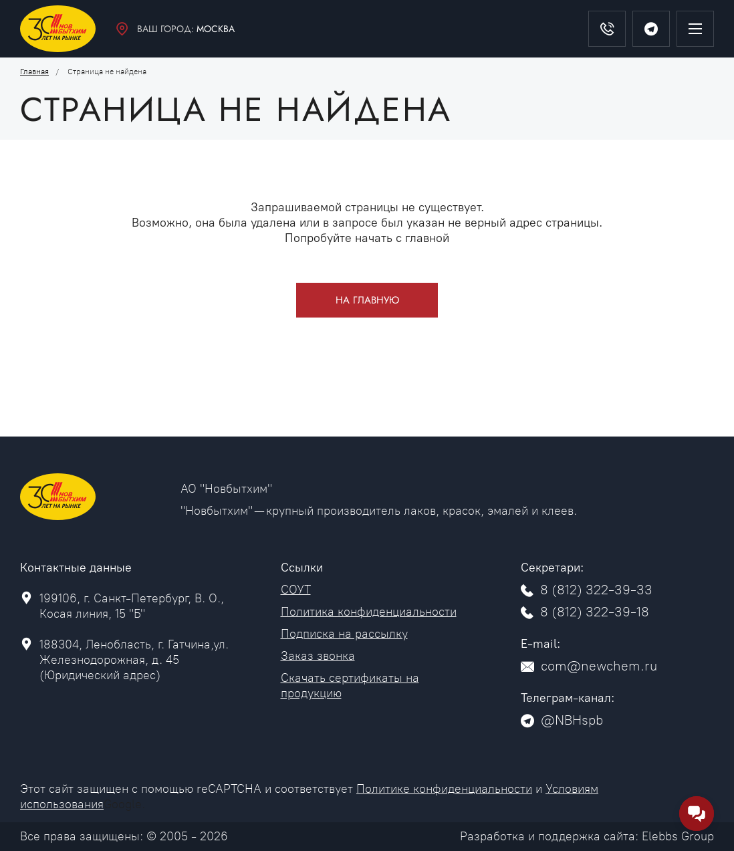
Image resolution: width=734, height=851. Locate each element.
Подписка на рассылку (344, 633)
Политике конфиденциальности (444, 788)
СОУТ (296, 589)
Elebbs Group (678, 836)
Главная (34, 71)
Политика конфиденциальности (369, 611)
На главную (367, 300)
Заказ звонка (318, 655)
